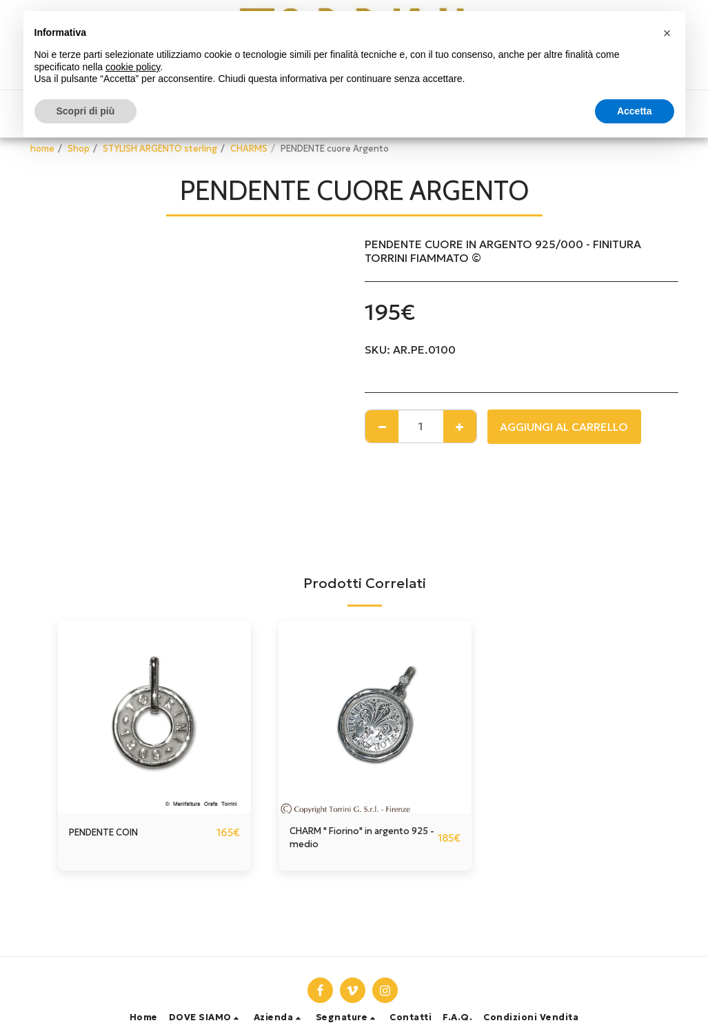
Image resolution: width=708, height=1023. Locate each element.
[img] (154, 716)
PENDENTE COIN (112, 833)
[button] (206, 1017)
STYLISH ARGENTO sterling (160, 148)
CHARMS (248, 148)
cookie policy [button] (132, 66)
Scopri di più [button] (86, 111)
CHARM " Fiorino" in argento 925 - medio (345, 841)
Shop (79, 148)
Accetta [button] (634, 111)
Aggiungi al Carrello (564, 427)
